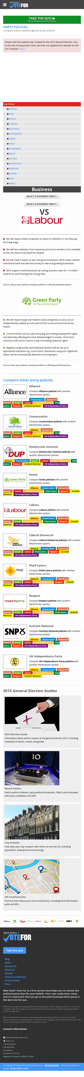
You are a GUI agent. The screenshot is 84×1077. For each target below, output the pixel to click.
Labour (28, 403)
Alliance (34, 430)
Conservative (37, 399)
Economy (13, 124)
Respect (17, 406)
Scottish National (33, 406)
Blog (7, 959)
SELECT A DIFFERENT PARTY (42, 196)
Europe (12, 138)
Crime (11, 114)
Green (18, 403)
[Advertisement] (42, 78)
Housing (12, 158)
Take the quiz (14, 950)
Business (12, 109)
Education (13, 129)
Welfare (12, 173)
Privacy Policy (12, 980)
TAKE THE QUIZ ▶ (42, 19)
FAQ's (8, 962)
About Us (10, 969)
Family (11, 143)
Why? (22, 48)
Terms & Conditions (15, 976)
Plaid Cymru (51, 491)
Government (14, 148)
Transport (13, 168)
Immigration (14, 163)
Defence (12, 119)
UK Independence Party (55, 406)
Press (7, 984)
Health (11, 153)
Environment (15, 133)
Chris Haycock (51, 1065)
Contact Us (11, 966)
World (11, 183)
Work (11, 178)
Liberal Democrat (43, 403)
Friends (9, 973)
